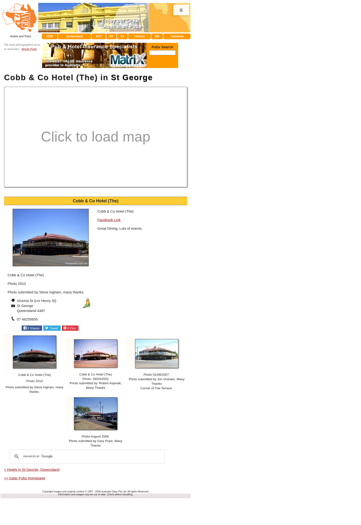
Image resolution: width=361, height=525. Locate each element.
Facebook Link (109, 220)
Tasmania (177, 36)
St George (132, 77)
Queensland (74, 36)
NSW (49, 36)
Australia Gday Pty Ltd (113, 491)
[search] (86, 456)
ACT (99, 36)
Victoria (139, 36)
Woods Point (29, 49)
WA (157, 36)
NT (111, 36)
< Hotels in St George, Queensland (31, 469)
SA (123, 36)
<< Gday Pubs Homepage (24, 478)
